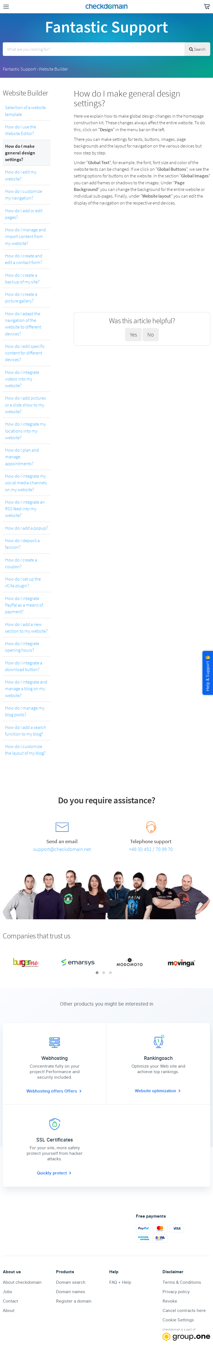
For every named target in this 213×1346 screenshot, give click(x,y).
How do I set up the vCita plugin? (23, 582)
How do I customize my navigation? (23, 194)
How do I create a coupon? (21, 563)
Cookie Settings (178, 1320)
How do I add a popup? (26, 528)
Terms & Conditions (182, 1282)
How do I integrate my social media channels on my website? (26, 483)
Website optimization (158, 1090)
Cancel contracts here (184, 1311)
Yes (133, 334)
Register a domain (74, 1301)
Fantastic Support (19, 69)
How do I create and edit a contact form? (23, 259)
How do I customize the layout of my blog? (25, 749)
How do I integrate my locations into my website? (25, 431)
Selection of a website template (25, 110)
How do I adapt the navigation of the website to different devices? (23, 323)
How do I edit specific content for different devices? (25, 353)
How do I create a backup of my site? (22, 278)
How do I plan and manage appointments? (22, 457)
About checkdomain (22, 1282)
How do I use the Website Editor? (20, 130)
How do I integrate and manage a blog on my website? (26, 688)
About (8, 1311)
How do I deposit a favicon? (22, 543)
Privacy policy (176, 1292)
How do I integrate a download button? (23, 666)
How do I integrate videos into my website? (22, 379)
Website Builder (53, 69)
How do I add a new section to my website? (26, 627)
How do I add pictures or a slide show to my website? (25, 405)
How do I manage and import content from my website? (25, 236)
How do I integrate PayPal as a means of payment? (24, 605)
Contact (10, 1301)
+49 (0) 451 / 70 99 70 (151, 849)
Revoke (170, 1301)
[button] (97, 972)
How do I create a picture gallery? (21, 297)
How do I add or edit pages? (23, 214)
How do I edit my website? (20, 175)
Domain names (70, 1292)
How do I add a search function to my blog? (25, 730)
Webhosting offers (45, 1091)
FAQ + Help (120, 1282)
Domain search (70, 1282)
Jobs (7, 1292)
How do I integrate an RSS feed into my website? (25, 509)
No (150, 334)
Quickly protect (54, 1173)
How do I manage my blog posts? (24, 711)
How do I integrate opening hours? (22, 646)
